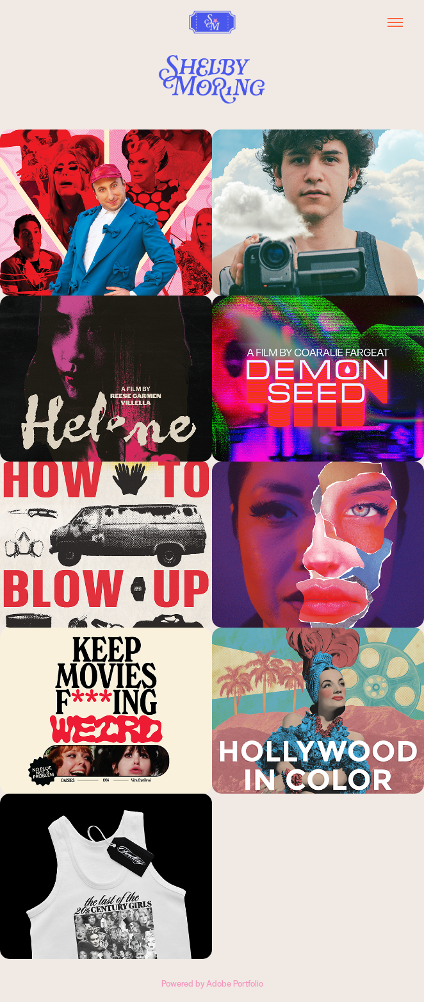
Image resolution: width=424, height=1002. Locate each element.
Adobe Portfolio (234, 983)
